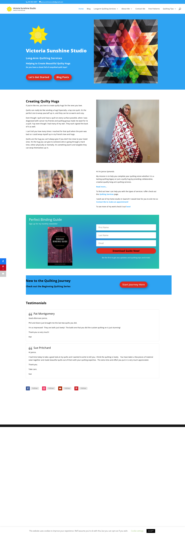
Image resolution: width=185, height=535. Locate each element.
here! (128, 206)
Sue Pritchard (42, 347)
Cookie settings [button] (137, 531)
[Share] (3, 261)
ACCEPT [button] (151, 531)
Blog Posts (62, 77)
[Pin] (3, 267)
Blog (89, 9)
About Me (125, 9)
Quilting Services (106, 194)
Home (81, 9)
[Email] (3, 274)
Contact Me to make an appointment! (112, 202)
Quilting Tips (168, 9)
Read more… (101, 187)
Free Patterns (154, 9)
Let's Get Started (39, 77)
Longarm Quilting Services (105, 9)
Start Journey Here (133, 284)
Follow (34, 388)
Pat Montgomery (44, 313)
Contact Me (140, 9)
